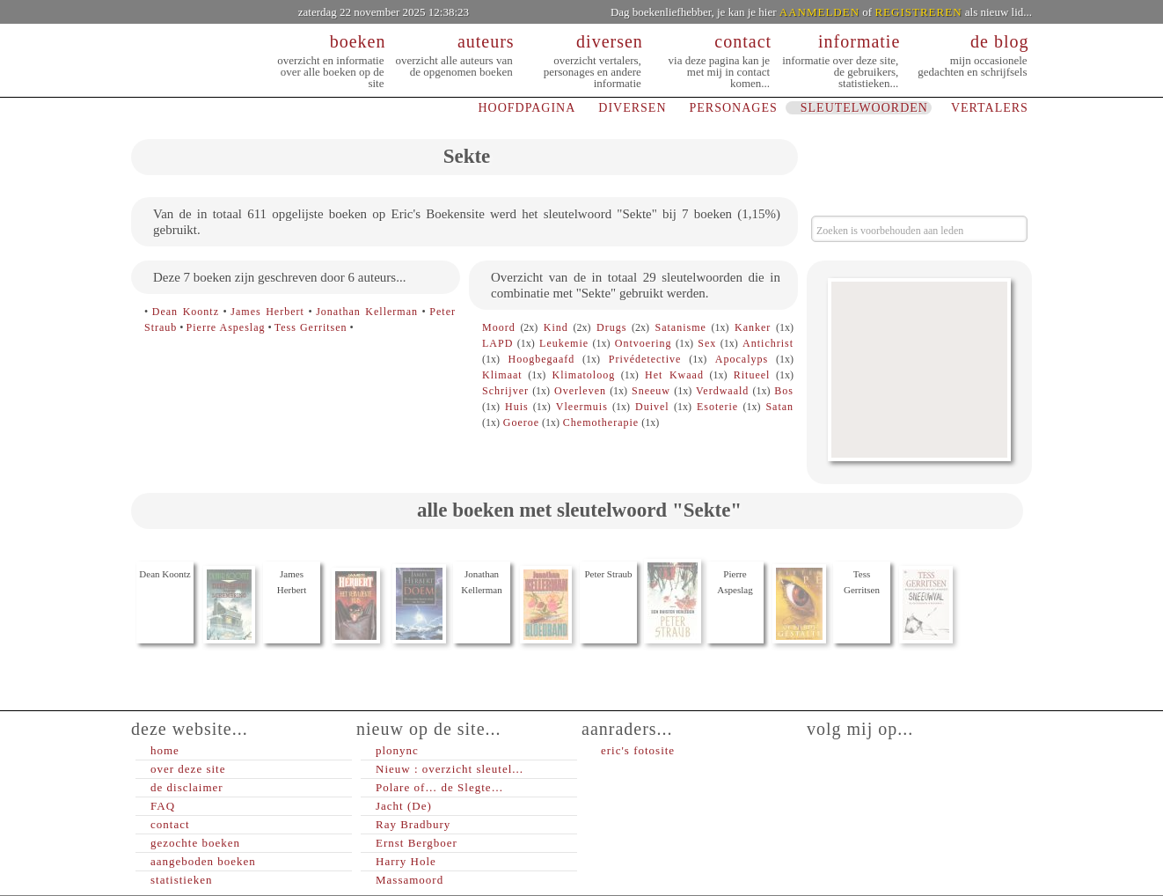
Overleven (580, 391)
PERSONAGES (734, 107)
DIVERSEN (632, 107)
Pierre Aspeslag (226, 327)
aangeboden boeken (203, 861)
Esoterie (717, 406)
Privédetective (645, 359)
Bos (784, 391)
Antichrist (768, 343)
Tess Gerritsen (310, 327)
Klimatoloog (584, 375)
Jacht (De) (404, 805)
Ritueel (752, 375)
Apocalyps (741, 359)
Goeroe (521, 422)
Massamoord (409, 879)
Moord (499, 327)
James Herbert (267, 311)
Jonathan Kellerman (367, 311)
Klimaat (502, 375)
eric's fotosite (638, 750)
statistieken (181, 879)
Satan (779, 406)
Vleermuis (582, 406)
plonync (397, 750)
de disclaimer (186, 787)
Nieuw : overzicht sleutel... (449, 768)
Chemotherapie (601, 422)
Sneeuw (651, 391)
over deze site (187, 768)
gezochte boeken (195, 842)
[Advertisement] (919, 370)
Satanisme (680, 327)
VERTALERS (989, 107)
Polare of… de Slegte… (440, 787)
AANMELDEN (819, 11)
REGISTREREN (918, 11)
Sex (707, 343)
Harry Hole (406, 861)
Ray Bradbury (413, 824)
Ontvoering (643, 343)
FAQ (162, 805)
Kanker (753, 327)
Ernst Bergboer (416, 842)
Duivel (652, 406)
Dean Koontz (185, 311)
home (164, 750)
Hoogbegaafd (541, 359)
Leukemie (564, 343)
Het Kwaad (674, 375)
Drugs (611, 327)
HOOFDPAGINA (526, 107)
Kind (556, 327)
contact (170, 824)
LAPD (497, 343)
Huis (517, 406)
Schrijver (505, 391)
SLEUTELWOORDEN (864, 107)
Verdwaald (722, 391)
